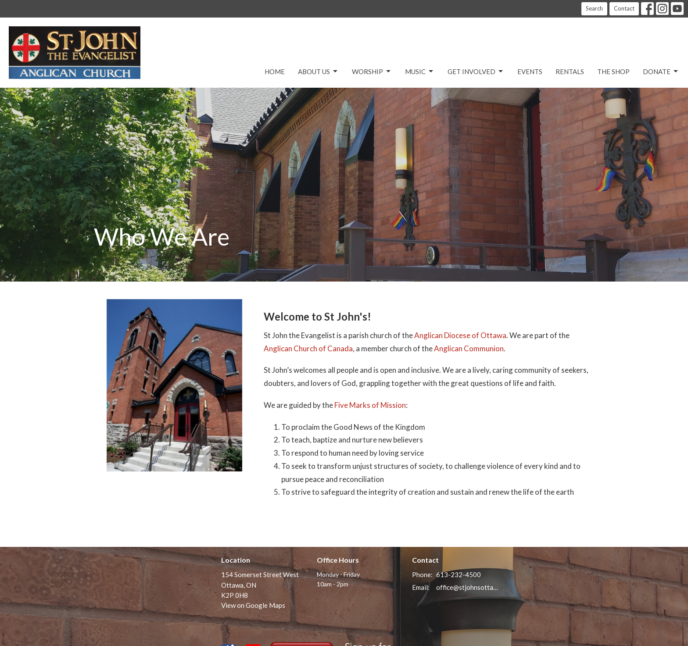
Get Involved (476, 71)
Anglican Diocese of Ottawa (460, 335)
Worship (372, 71)
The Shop (613, 71)
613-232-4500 (458, 574)
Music (419, 71)
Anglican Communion (469, 348)
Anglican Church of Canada (308, 348)
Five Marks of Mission (370, 405)
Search (594, 8)
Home (275, 71)
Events (529, 71)
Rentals (569, 71)
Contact (624, 8)
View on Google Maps (253, 605)
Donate (661, 71)
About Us (318, 71)
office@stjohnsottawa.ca (467, 587)
